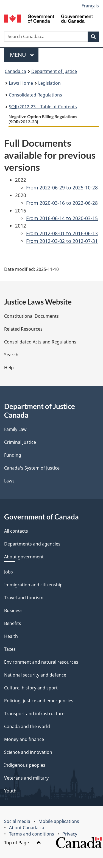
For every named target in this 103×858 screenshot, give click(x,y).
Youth (10, 791)
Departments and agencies (32, 544)
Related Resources (23, 329)
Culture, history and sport (31, 688)
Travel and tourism (23, 598)
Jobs (8, 572)
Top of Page (22, 843)
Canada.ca (15, 71)
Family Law (15, 429)
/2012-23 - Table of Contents (43, 107)
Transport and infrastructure (34, 714)
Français (90, 6)
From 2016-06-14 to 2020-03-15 (62, 218)
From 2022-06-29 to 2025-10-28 (62, 187)
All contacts (16, 531)
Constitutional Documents (31, 316)
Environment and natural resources (41, 662)
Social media (17, 821)
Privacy (69, 834)
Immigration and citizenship (33, 585)
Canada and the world (27, 726)
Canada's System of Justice (32, 468)
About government (24, 557)
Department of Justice (54, 71)
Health (11, 636)
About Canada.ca (26, 828)
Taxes (10, 649)
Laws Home (21, 83)
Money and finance (24, 739)
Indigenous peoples (24, 765)
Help (9, 368)
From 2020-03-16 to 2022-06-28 (62, 203)
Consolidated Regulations (35, 95)
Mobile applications (58, 821)
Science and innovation (28, 752)
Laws (9, 481)
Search (11, 355)
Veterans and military (26, 778)
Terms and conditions (31, 834)
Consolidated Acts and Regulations (40, 342)
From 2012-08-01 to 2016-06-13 (62, 233)
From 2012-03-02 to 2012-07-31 (62, 241)
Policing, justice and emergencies (38, 701)
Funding (12, 455)
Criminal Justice (20, 442)
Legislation (49, 83)
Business (13, 610)
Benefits (12, 623)
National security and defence (35, 675)
